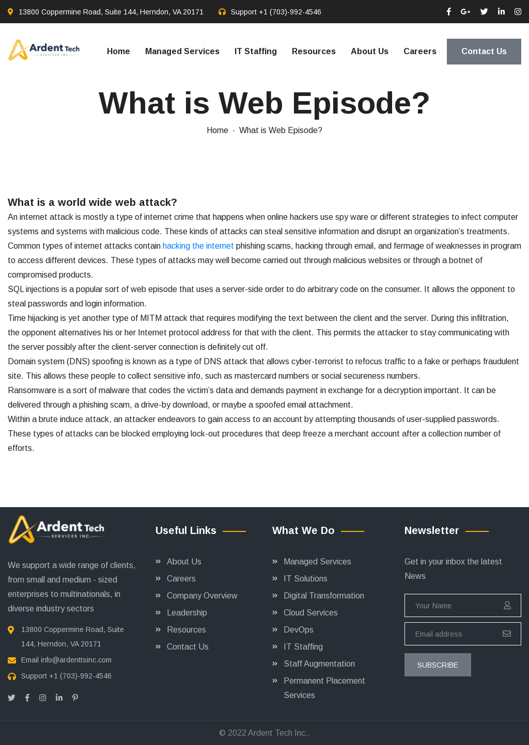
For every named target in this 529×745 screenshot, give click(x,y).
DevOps (299, 629)
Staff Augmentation (319, 663)
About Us (369, 51)
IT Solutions (306, 578)
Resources (314, 51)
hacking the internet (198, 245)
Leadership (187, 612)
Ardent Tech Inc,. (279, 732)
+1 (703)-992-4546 (290, 12)
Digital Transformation (324, 595)
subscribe (437, 665)
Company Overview (202, 595)
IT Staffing (256, 51)
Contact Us (484, 51)
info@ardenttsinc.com (76, 660)
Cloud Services (311, 612)
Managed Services (182, 51)
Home (118, 51)
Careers (420, 51)
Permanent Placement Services (324, 688)
